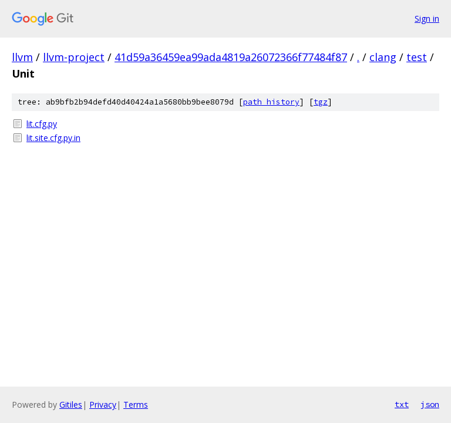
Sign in (427, 18)
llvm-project (74, 57)
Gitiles (70, 404)
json (429, 404)
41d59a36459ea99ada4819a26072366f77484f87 (231, 57)
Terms (135, 404)
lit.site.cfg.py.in (53, 137)
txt (402, 404)
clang (382, 57)
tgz (321, 102)
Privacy (102, 404)
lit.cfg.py (41, 123)
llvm (22, 57)
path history (271, 102)
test (416, 57)
